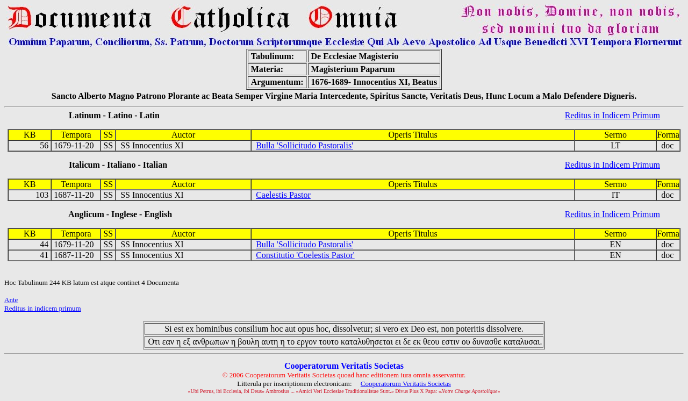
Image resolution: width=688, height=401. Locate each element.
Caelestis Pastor (283, 194)
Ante (11, 300)
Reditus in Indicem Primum (612, 115)
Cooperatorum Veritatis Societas (406, 383)
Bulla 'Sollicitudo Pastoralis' (304, 145)
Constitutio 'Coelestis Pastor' (305, 255)
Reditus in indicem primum (42, 308)
